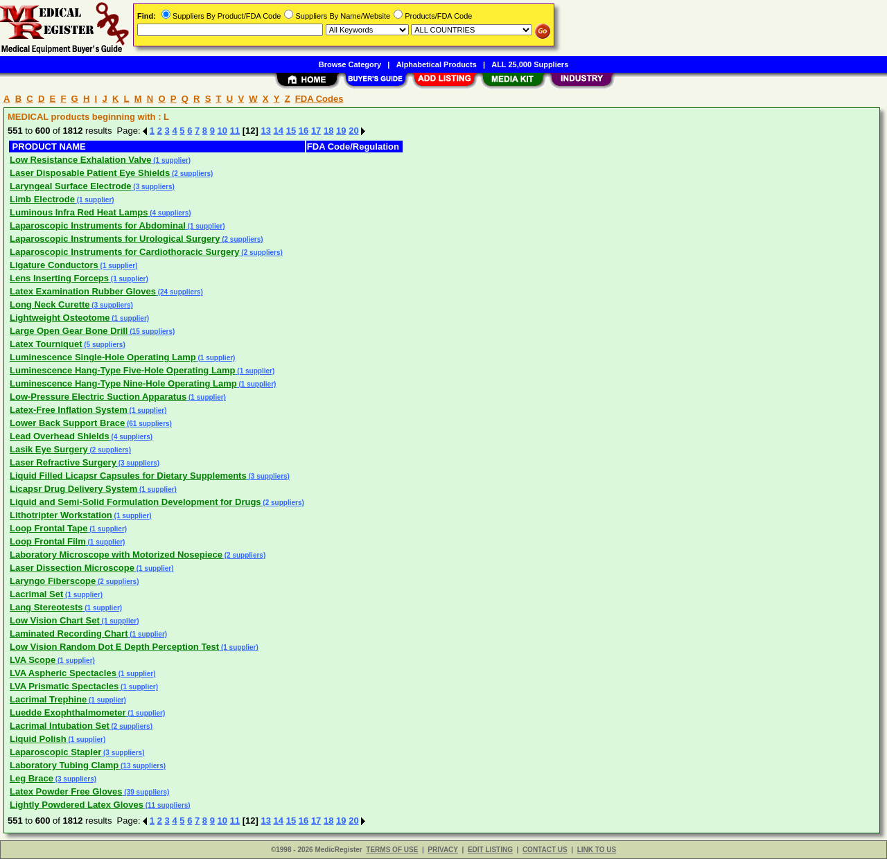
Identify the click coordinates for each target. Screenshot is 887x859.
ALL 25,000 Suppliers (529, 64)
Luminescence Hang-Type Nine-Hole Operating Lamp (123, 383)
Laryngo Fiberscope (53, 581)
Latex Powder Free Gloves (66, 791)
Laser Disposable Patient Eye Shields (90, 173)
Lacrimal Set (36, 594)
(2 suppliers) (191, 173)
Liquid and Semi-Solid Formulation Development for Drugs (135, 502)
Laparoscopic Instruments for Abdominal (98, 225)
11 (235, 130)
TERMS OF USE (392, 849)
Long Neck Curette (50, 304)
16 (303, 130)
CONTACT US (545, 849)
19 (341, 130)
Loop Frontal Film (48, 541)
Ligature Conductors (54, 265)
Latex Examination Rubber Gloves (83, 291)
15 (291, 130)
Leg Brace (31, 778)
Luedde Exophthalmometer (68, 712)
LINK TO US (596, 849)
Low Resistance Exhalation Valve (80, 159)
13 (266, 130)
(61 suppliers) (148, 423)
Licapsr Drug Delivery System (73, 489)
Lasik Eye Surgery (49, 449)
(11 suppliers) (167, 805)
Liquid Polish (38, 739)
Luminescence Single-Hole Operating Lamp (103, 357)
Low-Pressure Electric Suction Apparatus (98, 396)
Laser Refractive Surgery (63, 462)
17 (316, 130)
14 (278, 130)
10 (222, 130)
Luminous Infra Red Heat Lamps (79, 212)
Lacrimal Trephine (48, 699)
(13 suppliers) (142, 766)
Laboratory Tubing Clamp (64, 765)
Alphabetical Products (436, 64)
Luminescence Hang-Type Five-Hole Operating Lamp (123, 370)
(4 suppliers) (169, 213)
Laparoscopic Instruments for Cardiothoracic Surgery (125, 252)
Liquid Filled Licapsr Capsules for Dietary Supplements (128, 475)
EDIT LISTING (490, 849)
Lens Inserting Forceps (59, 278)
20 (353, 130)
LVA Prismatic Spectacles (64, 686)
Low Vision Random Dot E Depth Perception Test (114, 646)
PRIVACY (443, 849)
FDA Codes (319, 99)
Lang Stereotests (46, 607)
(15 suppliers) (151, 331)
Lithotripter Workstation (61, 515)
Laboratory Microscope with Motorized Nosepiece (116, 554)
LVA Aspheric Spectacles (63, 673)
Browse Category (350, 64)
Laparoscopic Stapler (55, 752)
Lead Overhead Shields (59, 436)
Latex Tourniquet (46, 344)
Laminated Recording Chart (69, 633)
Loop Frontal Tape (48, 528)
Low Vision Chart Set (55, 620)
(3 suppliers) (153, 187)
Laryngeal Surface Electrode (71, 186)
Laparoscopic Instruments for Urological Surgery (115, 238)
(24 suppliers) (179, 292)
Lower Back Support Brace (67, 423)
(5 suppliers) (103, 344)
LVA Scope (32, 660)
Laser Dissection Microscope (72, 568)
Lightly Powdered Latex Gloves (76, 804)
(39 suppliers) (146, 792)
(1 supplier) (171, 160)
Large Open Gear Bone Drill (69, 331)
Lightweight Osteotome (59, 317)
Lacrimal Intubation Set (59, 725)
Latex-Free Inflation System (69, 410)
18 (328, 130)
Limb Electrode (42, 199)
